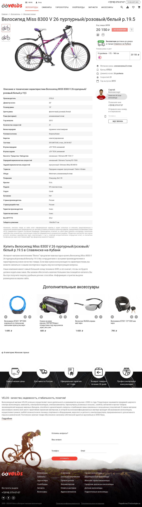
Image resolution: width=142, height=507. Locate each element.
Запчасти (93, 7)
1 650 (86, 331)
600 (49, 331)
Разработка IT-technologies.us (129, 503)
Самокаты (47, 7)
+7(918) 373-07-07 (116, 2)
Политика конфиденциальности (68, 503)
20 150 (135, 55)
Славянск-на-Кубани (122, 44)
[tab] (6, 28)
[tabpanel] (53, 48)
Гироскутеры (62, 7)
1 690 (12, 331)
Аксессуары (107, 7)
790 (120, 331)
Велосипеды (32, 7)
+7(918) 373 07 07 (115, 105)
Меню (28, 2)
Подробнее (7, 418)
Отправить (64, 458)
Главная (5, 14)
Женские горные (29, 14)
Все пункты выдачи (10, 488)
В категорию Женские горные (15, 352)
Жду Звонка (118, 121)
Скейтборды (78, 7)
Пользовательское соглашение (92, 503)
